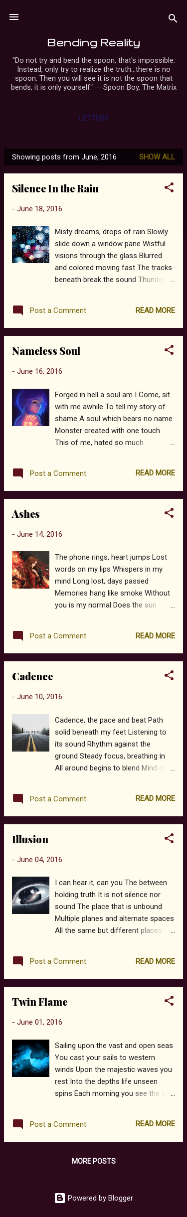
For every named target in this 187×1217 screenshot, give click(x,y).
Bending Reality (93, 42)
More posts (94, 1161)
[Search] (173, 20)
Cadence (32, 676)
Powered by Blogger (93, 1198)
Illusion (30, 839)
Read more (155, 310)
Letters (94, 118)
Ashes (26, 513)
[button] (169, 189)
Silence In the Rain (55, 188)
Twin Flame (39, 1001)
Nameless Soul (46, 350)
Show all (157, 156)
